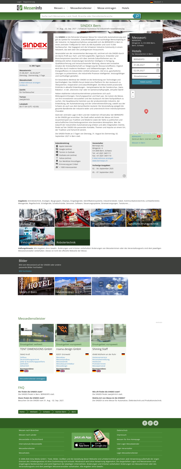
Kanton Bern (61, 412)
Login (19, 2)
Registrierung (29, 2)
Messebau (60, 357)
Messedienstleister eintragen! (32, 378)
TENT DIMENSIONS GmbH (36, 349)
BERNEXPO (136, 136)
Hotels (125, 8)
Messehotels (24, 453)
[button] (146, 111)
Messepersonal (98, 366)
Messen (59, 8)
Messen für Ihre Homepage (128, 439)
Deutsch (158, 2)
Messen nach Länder (27, 435)
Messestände (61, 361)
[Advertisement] (90, 191)
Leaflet (135, 133)
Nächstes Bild (52, 332)
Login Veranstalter (124, 448)
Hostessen (96, 361)
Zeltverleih (24, 366)
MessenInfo (29, 7)
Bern (74, 412)
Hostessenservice (99, 357)
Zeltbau (23, 357)
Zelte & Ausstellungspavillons (32, 361)
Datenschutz (122, 430)
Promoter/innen (99, 364)
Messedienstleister (81, 8)
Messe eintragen (106, 8)
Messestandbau (63, 359)
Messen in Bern (138, 143)
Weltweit (33, 412)
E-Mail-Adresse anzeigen (29, 82)
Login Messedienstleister (127, 453)
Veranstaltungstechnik (29, 359)
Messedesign (61, 366)
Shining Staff (100, 349)
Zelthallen (24, 364)
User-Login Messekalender (128, 444)
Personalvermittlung (100, 359)
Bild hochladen (25, 271)
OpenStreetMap (147, 133)
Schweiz (46, 412)
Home (22, 412)
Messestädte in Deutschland (31, 439)
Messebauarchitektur (65, 364)
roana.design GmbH (68, 349)
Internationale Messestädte (30, 444)
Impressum (121, 435)
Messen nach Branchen (29, 430)
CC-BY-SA (160, 133)
